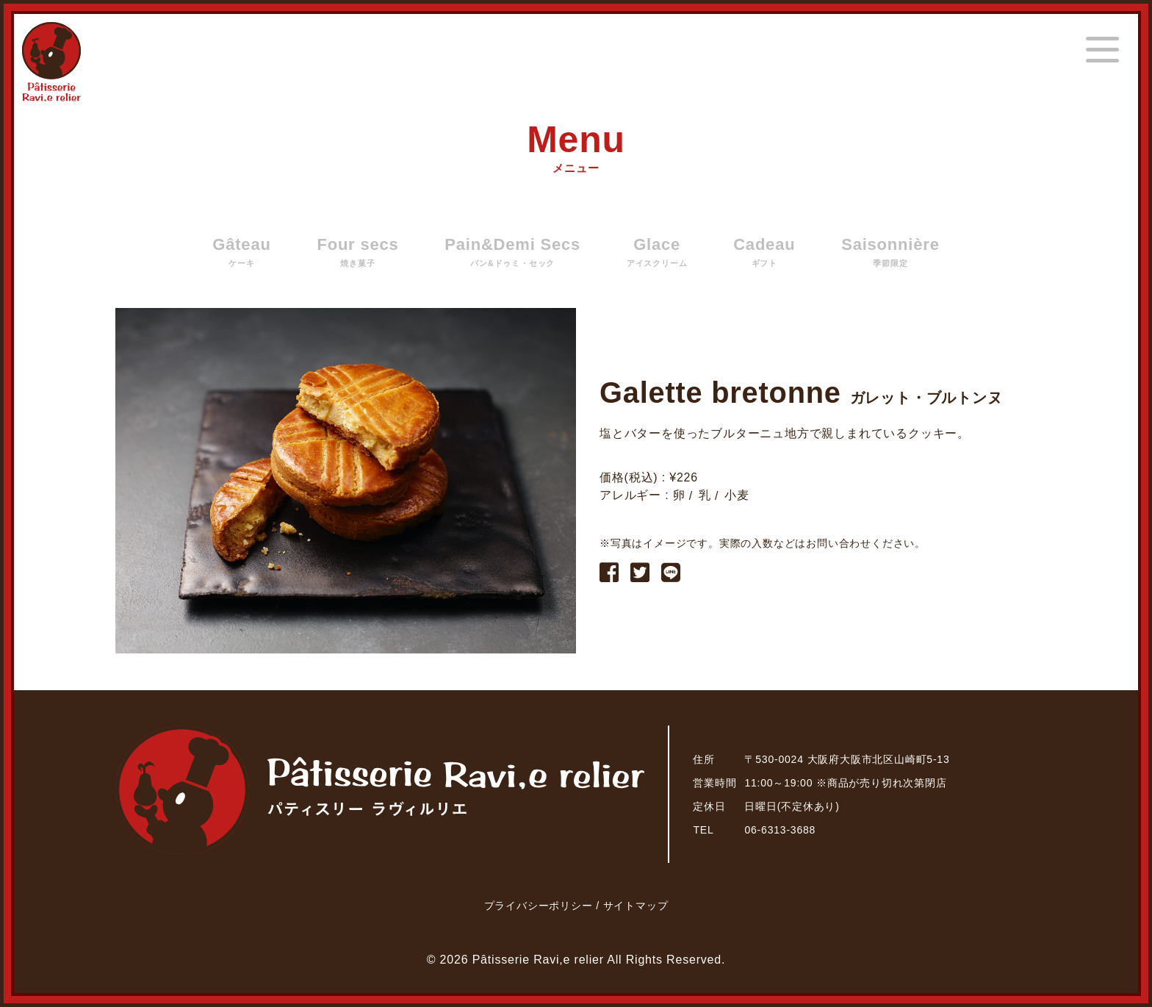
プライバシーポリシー (540, 905)
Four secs (357, 252)
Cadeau (764, 252)
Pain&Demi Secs (512, 252)
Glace (657, 252)
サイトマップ (636, 905)
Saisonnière (890, 252)
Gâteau (241, 252)
